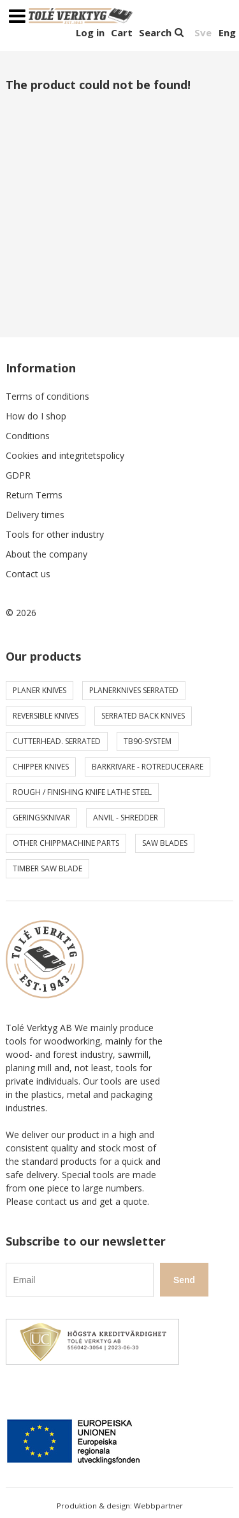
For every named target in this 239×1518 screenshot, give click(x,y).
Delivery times (35, 515)
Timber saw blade (47, 868)
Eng (227, 32)
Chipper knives (41, 766)
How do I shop (36, 416)
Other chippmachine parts (66, 843)
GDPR (18, 475)
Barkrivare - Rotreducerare (147, 766)
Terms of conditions (47, 396)
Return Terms (34, 495)
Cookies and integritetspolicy (65, 455)
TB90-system (147, 741)
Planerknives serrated (133, 690)
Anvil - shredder (125, 817)
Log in (90, 32)
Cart (122, 32)
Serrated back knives (143, 715)
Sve (203, 32)
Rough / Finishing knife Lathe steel (82, 792)
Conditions (28, 436)
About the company (46, 554)
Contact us (28, 574)
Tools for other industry (55, 534)
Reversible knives (45, 715)
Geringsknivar (41, 817)
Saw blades (164, 843)
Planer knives (39, 690)
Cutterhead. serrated (57, 741)
